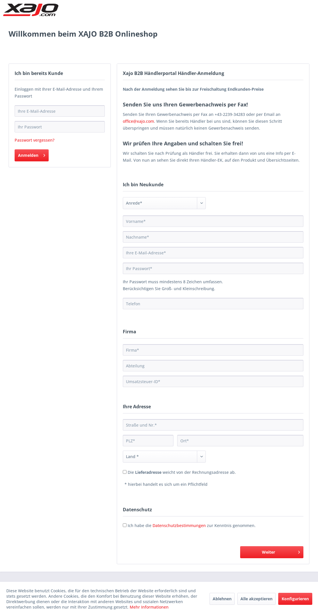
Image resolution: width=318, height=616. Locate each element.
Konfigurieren (295, 598)
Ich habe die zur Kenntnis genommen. (192, 525)
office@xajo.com (138, 121)
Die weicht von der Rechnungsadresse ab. (182, 472)
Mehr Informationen (149, 607)
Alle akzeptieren (256, 598)
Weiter (281, 551)
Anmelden (31, 154)
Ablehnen (222, 598)
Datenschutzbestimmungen (179, 525)
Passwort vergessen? (34, 140)
